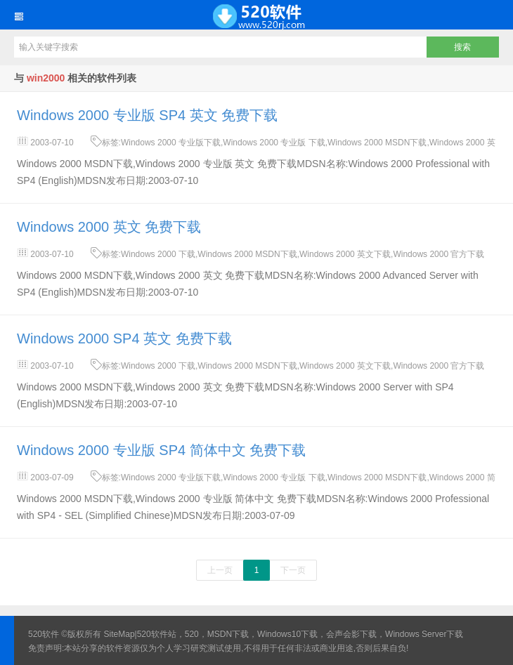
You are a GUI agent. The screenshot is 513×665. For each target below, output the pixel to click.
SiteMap (119, 634)
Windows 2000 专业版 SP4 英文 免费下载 (147, 115)
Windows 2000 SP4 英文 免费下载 (124, 338)
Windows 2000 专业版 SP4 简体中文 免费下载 (161, 450)
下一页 (293, 570)
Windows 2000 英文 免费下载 (109, 227)
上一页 (220, 570)
